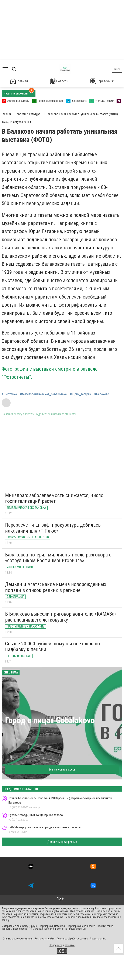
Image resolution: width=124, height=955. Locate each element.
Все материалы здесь (62, 769)
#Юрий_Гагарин (80, 394)
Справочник (102, 81)
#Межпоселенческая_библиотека (43, 394)
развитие (70, 944)
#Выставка (9, 394)
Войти (117, 69)
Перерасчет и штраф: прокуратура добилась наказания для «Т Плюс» (53, 527)
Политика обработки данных (72, 938)
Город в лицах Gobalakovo (50, 720)
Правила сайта (98, 938)
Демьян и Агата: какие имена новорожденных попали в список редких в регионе (55, 587)
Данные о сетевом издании (17, 938)
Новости (59, 81)
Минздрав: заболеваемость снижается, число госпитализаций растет (54, 498)
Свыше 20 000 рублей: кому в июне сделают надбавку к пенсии (52, 646)
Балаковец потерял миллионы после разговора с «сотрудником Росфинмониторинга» (58, 557)
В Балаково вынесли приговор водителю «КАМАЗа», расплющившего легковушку (61, 617)
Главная (19, 81)
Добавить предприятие (62, 841)
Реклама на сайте (44, 938)
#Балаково (101, 394)
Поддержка (55, 944)
